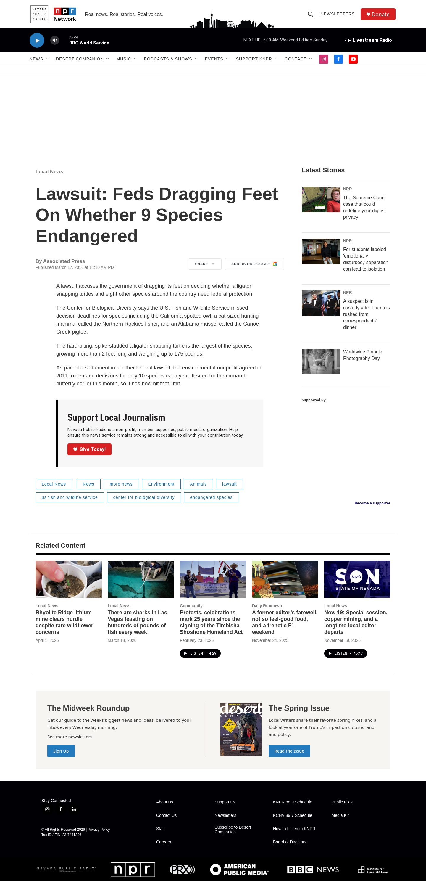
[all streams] (368, 43)
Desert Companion (80, 61)
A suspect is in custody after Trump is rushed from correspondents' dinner (366, 316)
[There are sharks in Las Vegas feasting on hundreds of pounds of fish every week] (141, 581)
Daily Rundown (267, 608)
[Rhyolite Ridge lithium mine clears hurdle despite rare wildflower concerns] (69, 581)
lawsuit (229, 486)
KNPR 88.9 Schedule (292, 805)
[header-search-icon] (311, 15)
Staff (160, 831)
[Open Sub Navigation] (47, 61)
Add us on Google (254, 266)
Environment (161, 486)
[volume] (55, 43)
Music (123, 61)
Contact (296, 61)
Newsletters (338, 15)
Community (191, 608)
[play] (37, 43)
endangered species (211, 500)
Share (205, 266)
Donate (381, 15)
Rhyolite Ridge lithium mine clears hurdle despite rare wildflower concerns (64, 625)
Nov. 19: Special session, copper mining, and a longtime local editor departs (356, 625)
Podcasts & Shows (168, 61)
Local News (49, 174)
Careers (163, 845)
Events (214, 61)
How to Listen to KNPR (294, 831)
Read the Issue (289, 753)
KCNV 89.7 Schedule (292, 818)
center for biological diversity (144, 500)
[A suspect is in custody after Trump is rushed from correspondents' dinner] (321, 306)
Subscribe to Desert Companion (233, 832)
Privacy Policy (99, 832)
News (36, 61)
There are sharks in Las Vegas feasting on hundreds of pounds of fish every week (137, 625)
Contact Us (166, 818)
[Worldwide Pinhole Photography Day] (321, 364)
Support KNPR (254, 61)
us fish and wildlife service (70, 500)
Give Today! (89, 452)
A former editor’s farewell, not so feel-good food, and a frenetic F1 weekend (284, 625)
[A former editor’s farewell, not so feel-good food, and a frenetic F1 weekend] (285, 581)
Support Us (225, 805)
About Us (164, 805)
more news (121, 486)
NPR (347, 191)
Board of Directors (289, 845)
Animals (198, 486)
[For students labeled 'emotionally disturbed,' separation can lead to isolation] (321, 254)
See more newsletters (69, 739)
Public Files (342, 805)
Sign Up (61, 753)
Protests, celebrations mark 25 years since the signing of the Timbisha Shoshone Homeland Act (211, 625)
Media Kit (340, 818)
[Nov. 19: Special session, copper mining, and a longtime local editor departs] (357, 581)
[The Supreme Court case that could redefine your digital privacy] (321, 202)
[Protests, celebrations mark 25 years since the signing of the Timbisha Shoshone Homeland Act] (213, 581)
